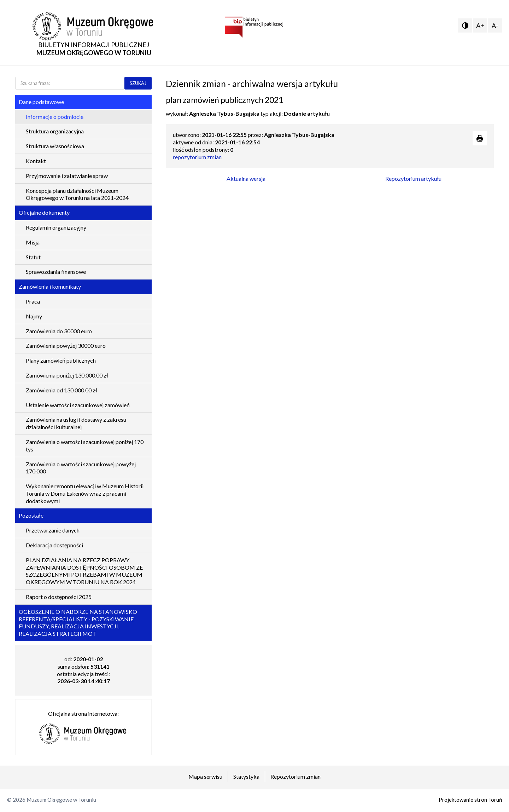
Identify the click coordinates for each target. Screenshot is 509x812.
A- (495, 25)
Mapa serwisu (205, 776)
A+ (480, 25)
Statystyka (246, 776)
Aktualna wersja (246, 178)
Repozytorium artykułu (413, 178)
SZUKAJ (138, 83)
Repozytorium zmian (295, 776)
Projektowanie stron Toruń (470, 799)
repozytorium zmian (197, 157)
